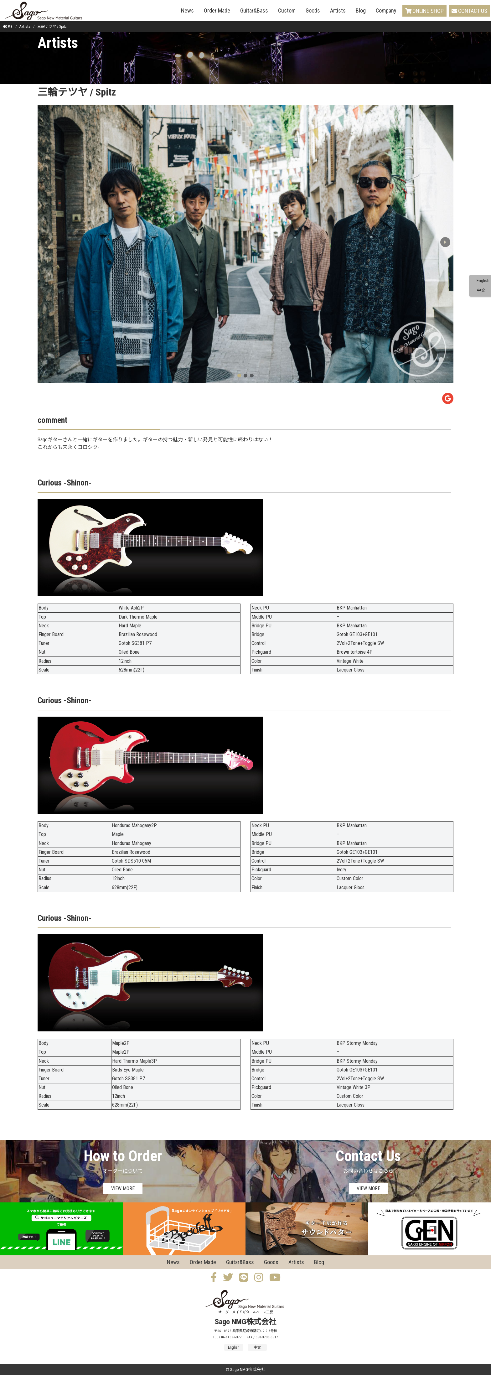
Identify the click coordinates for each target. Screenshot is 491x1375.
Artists (338, 10)
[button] (445, 242)
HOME (8, 26)
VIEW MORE (123, 1188)
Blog (361, 10)
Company (386, 10)
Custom (287, 10)
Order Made (217, 10)
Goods (313, 10)
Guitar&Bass (254, 10)
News (187, 10)
